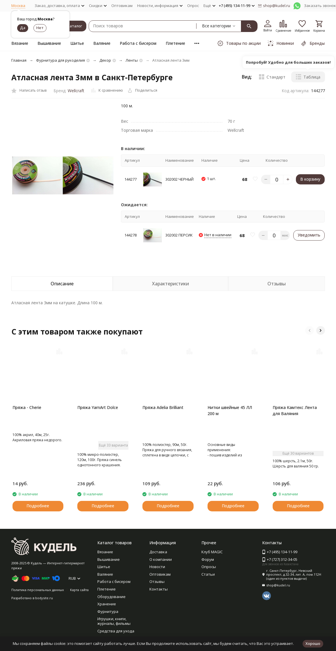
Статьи (208, 574)
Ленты (132, 60)
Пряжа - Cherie (26, 407)
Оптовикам (122, 5)
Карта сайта (79, 590)
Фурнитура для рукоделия (60, 60)
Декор (105, 60)
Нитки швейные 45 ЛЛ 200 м (230, 410)
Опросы (208, 566)
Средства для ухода (115, 631)
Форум (207, 559)
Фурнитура (107, 611)
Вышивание (49, 43)
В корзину (310, 179)
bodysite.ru (44, 598)
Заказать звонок (320, 5)
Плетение (175, 43)
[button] (309, 330)
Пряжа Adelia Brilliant (162, 407)
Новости (157, 566)
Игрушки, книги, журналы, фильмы (114, 621)
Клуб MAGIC (212, 551)
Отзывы (157, 581)
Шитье (77, 43)
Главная (18, 60)
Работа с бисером (138, 43)
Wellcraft (76, 90)
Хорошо (312, 643)
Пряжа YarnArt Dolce (97, 407)
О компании (160, 559)
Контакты (158, 589)
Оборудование (111, 596)
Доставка (158, 551)
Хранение (106, 603)
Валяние (101, 43)
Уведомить (309, 235)
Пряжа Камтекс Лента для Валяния (295, 410)
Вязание (19, 43)
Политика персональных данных (37, 590)
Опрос (193, 5)
